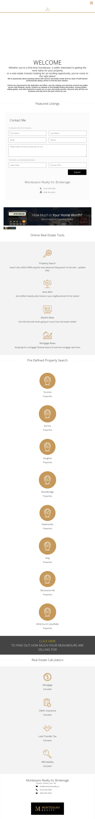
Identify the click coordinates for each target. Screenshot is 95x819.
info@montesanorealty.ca (49, 786)
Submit (77, 172)
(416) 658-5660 (49, 188)
